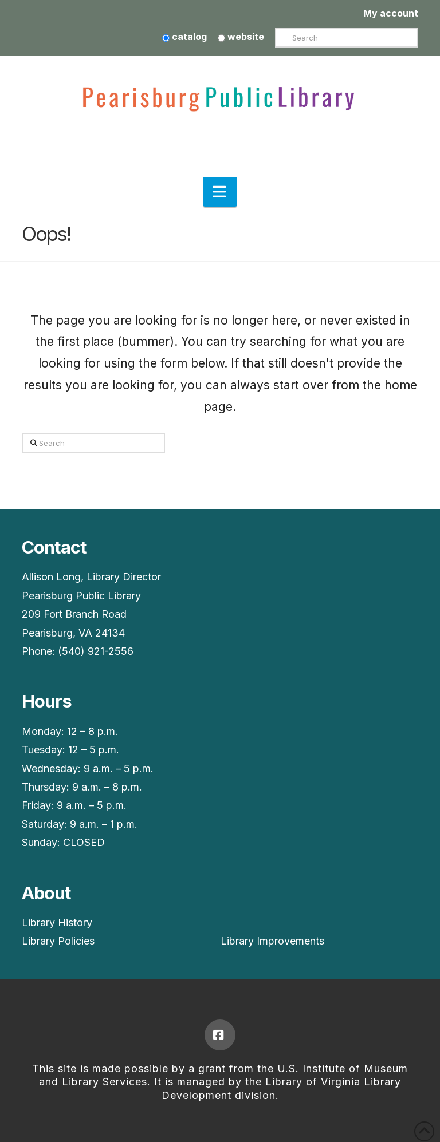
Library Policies (58, 941)
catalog (184, 36)
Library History (57, 922)
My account (390, 13)
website (241, 36)
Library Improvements (272, 941)
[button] (220, 192)
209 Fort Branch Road (74, 614)
